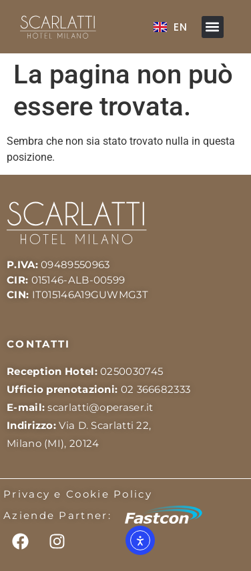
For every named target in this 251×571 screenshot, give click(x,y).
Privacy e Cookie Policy (77, 494)
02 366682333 (156, 389)
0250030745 (131, 371)
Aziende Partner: (57, 515)
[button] (213, 27)
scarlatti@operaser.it (100, 407)
